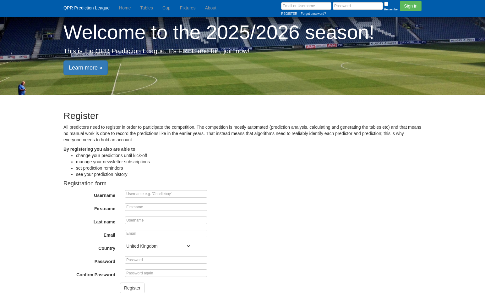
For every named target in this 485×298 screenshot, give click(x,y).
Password (105, 261)
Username (104, 195)
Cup (166, 7)
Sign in (410, 5)
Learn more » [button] (85, 68)
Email (109, 235)
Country (106, 248)
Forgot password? (313, 13)
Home (125, 7)
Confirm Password (95, 274)
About (210, 7)
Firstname (104, 208)
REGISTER (289, 13)
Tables (146, 7)
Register (132, 287)
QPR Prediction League (86, 7)
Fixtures (188, 7)
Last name (104, 221)
